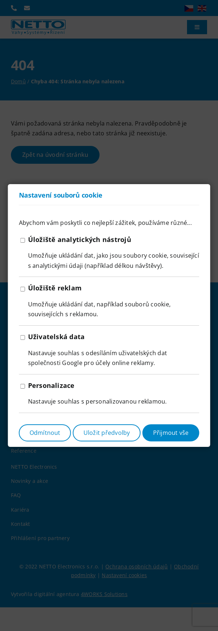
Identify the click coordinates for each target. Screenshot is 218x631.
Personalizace (51, 385)
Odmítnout (45, 433)
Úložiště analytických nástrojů (79, 239)
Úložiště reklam (55, 287)
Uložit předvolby (106, 433)
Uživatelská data (56, 336)
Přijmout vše (171, 433)
